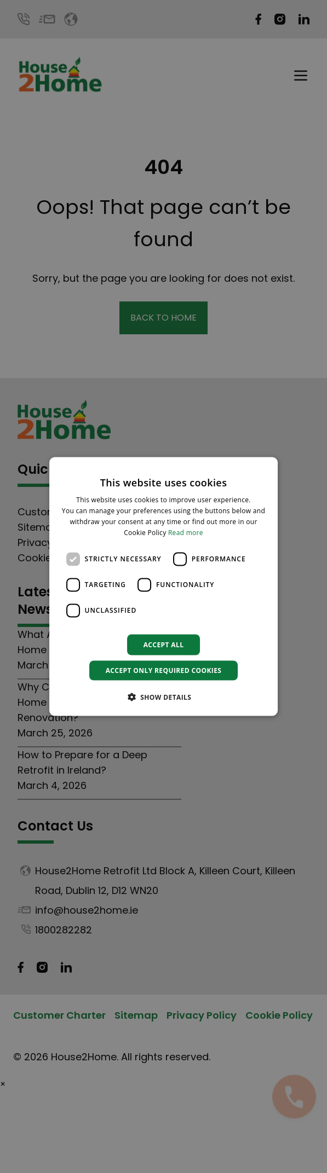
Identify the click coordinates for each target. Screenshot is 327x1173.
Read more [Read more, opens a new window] (185, 532)
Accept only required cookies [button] (164, 670)
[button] (164, 696)
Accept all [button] (164, 644)
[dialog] (163, 586)
